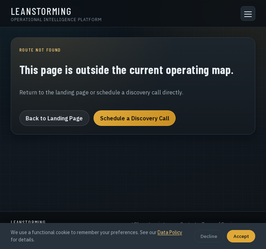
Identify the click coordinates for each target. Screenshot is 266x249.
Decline (209, 236)
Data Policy (170, 232)
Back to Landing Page (54, 118)
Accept (241, 236)
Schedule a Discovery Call (134, 118)
